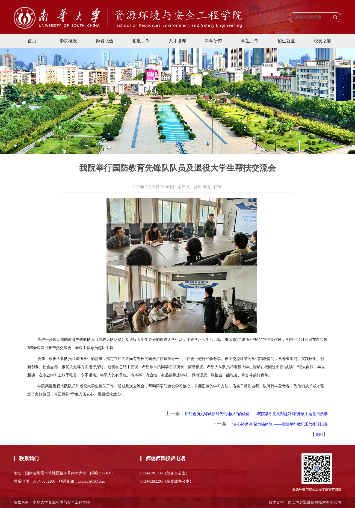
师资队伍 (104, 41)
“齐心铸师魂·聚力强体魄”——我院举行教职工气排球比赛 (280, 424)
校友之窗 (322, 41)
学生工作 (250, 41)
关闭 (319, 435)
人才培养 (177, 41)
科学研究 (213, 41)
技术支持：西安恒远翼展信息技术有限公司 (305, 502)
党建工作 (141, 41)
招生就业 (286, 41)
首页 (32, 41)
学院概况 (68, 41)
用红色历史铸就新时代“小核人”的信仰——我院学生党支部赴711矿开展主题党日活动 (256, 414)
